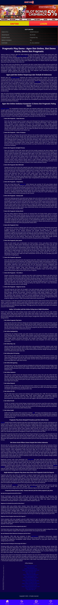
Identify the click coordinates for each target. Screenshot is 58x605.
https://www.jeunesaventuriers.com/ (31, 586)
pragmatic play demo (22, 56)
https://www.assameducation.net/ (30, 570)
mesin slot (33, 486)
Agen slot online (5, 108)
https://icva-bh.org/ (31, 573)
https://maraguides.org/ (31, 582)
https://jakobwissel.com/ (31, 576)
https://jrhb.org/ (31, 567)
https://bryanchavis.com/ (31, 565)
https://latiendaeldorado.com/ (30, 577)
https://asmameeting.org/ (30, 568)
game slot (22, 184)
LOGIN (43, 23)
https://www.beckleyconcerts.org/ (30, 580)
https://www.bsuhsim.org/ (30, 585)
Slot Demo (31, 459)
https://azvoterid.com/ (30, 571)
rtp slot (2, 422)
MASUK (7, 602)
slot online (37, 82)
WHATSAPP (36, 602)
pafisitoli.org (35, 536)
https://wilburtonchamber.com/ (30, 574)
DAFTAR (14, 23)
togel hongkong (15, 77)
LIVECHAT (50, 602)
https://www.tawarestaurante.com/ (30, 583)
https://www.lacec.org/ (30, 588)
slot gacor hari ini (30, 589)
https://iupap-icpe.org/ (30, 579)
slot (34, 413)
